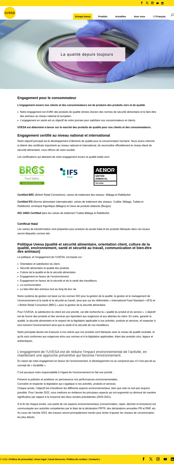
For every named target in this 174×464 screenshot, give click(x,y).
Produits (102, 16)
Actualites (120, 16)
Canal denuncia (56, 459)
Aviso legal (40, 459)
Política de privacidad (21, 459)
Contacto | (94, 459)
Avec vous (139, 16)
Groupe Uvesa (82, 16)
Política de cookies (77, 459)
